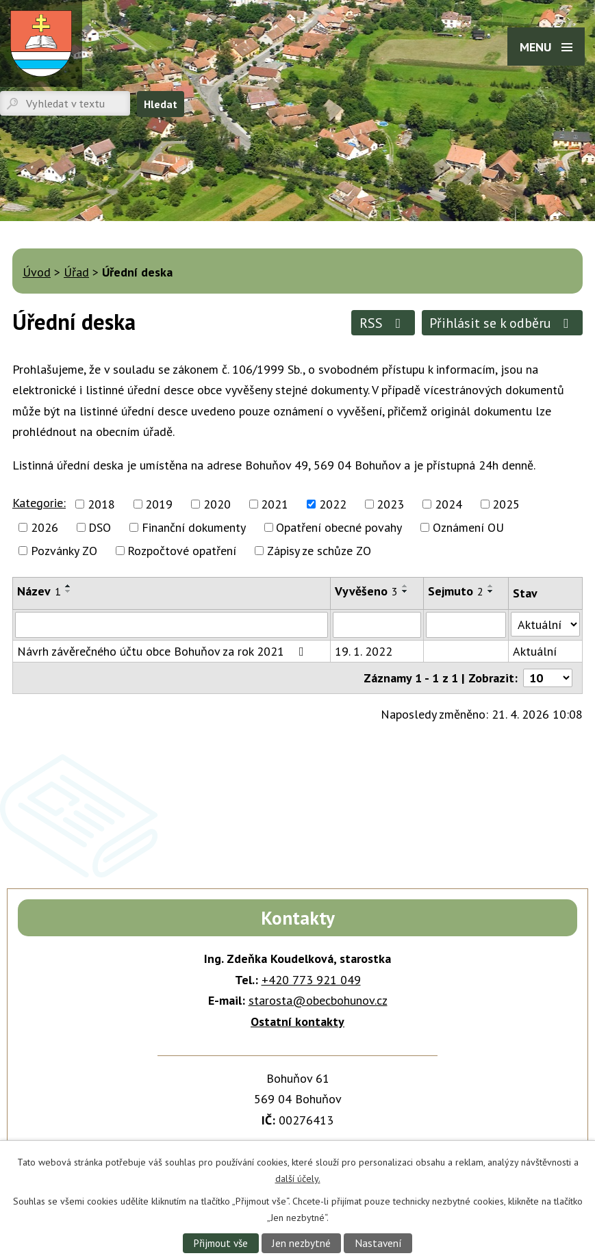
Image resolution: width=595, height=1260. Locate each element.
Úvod (37, 272)
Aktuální (535, 651)
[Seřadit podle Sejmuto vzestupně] (490, 586)
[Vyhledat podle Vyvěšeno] (377, 625)
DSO (99, 527)
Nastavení (378, 1243)
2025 (506, 504)
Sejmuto (455, 591)
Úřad (76, 272)
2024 (448, 504)
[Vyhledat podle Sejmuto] (466, 625)
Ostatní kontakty (297, 1021)
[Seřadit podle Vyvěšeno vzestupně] (405, 586)
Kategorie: (39, 503)
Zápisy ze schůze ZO (319, 550)
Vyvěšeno (366, 591)
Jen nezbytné (301, 1243)
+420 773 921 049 (311, 980)
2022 (332, 504)
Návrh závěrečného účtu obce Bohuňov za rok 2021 (163, 651)
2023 (390, 504)
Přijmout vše (220, 1243)
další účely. (297, 1178)
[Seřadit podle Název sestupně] (68, 591)
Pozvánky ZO (64, 550)
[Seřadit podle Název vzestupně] (68, 586)
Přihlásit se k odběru (501, 322)
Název (39, 591)
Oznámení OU (468, 527)
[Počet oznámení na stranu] (547, 678)
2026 (44, 527)
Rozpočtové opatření (181, 550)
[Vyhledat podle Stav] (545, 624)
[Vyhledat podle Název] (171, 625)
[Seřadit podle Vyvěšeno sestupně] (405, 591)
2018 (101, 504)
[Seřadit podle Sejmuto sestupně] (490, 591)
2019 (159, 504)
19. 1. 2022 (363, 651)
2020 (217, 504)
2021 (274, 504)
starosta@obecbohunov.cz (318, 1000)
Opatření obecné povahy (339, 527)
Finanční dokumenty (194, 527)
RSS (383, 322)
